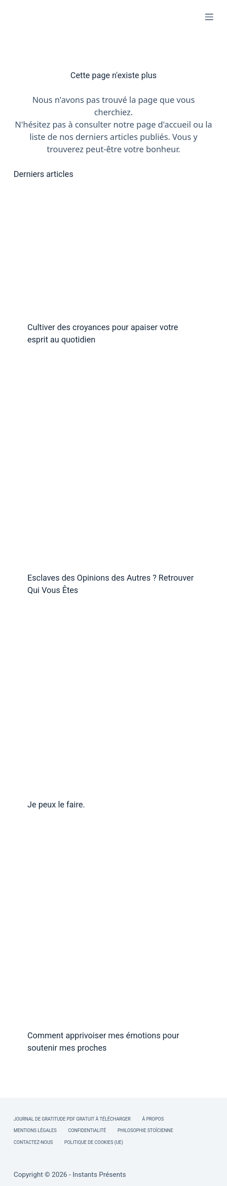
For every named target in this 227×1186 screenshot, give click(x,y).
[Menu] (209, 17)
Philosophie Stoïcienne (145, 1130)
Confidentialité (87, 1130)
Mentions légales (35, 1130)
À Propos (152, 1119)
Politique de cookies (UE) (93, 1142)
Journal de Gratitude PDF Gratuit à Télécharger (72, 1119)
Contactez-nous (33, 1142)
